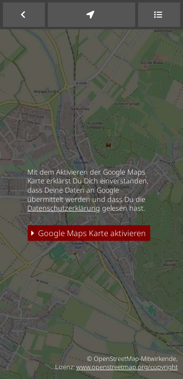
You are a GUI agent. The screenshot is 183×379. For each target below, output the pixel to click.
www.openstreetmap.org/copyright (127, 366)
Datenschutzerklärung (63, 208)
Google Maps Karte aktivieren (88, 233)
